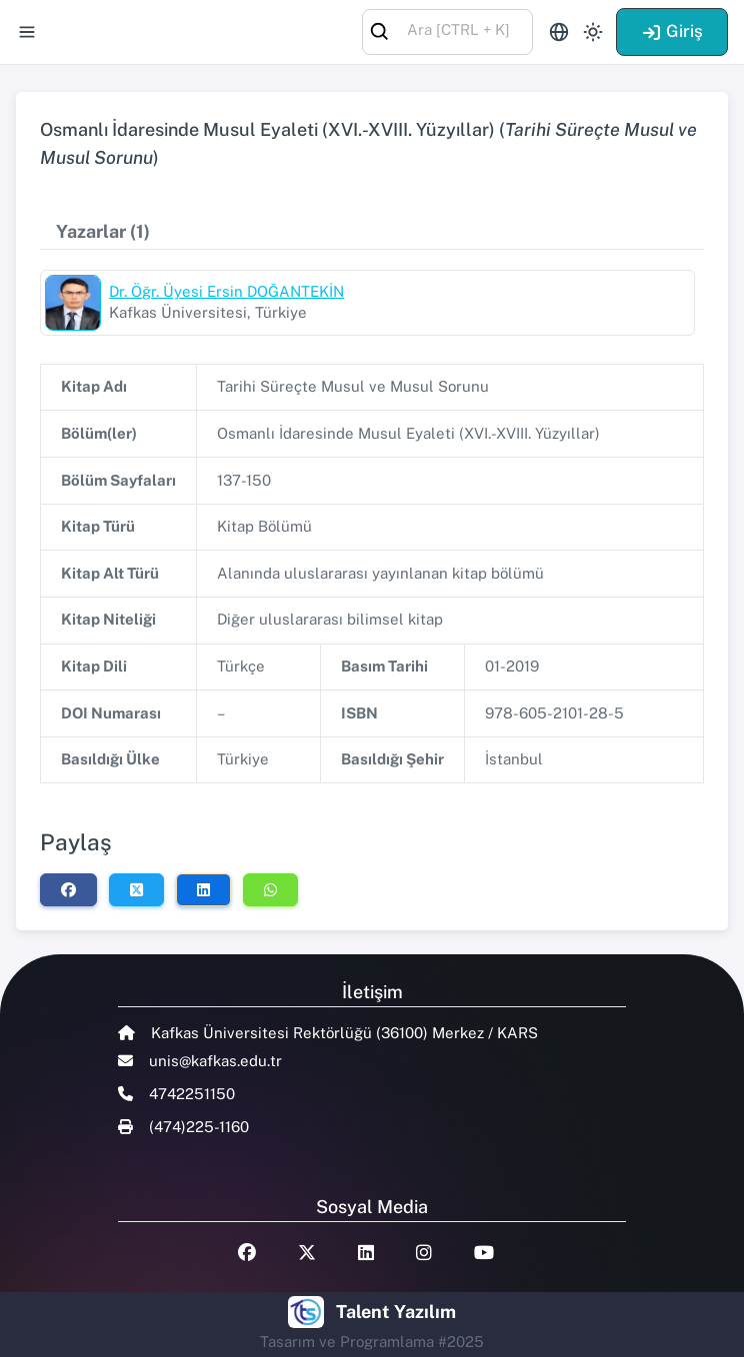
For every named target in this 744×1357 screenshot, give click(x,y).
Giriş (672, 31)
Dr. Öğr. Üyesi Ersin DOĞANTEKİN (226, 291)
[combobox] (447, 30)
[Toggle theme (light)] (593, 32)
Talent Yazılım (396, 1311)
